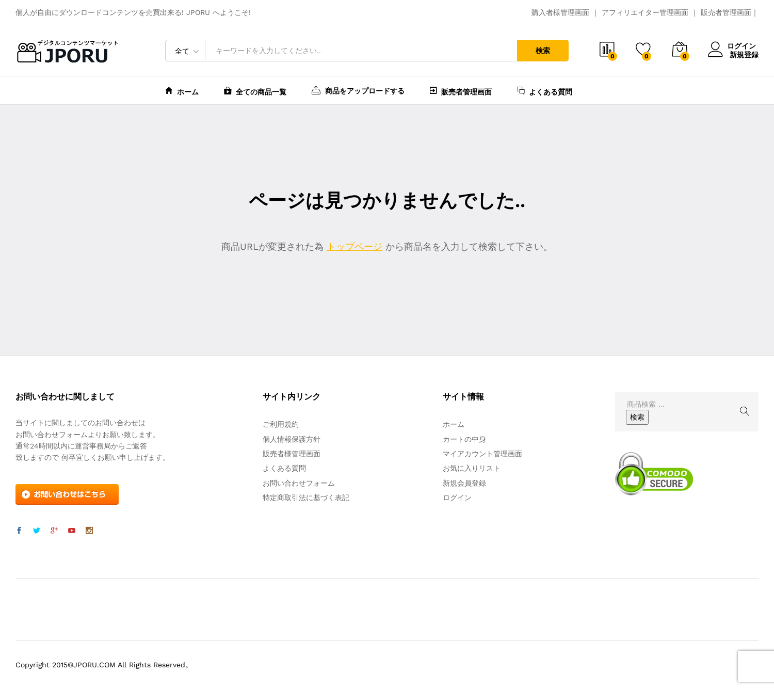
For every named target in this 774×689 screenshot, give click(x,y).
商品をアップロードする (358, 89)
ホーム (182, 90)
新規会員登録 (464, 483)
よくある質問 (544, 90)
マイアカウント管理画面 (482, 454)
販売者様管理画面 (291, 454)
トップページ (354, 246)
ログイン (733, 46)
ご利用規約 (281, 424)
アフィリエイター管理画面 (645, 12)
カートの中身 (464, 439)
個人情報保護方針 (291, 439)
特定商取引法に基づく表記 (306, 497)
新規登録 (744, 54)
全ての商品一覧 (255, 90)
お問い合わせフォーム (299, 483)
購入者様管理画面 (560, 12)
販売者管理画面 (726, 12)
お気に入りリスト (472, 468)
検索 (543, 50)
